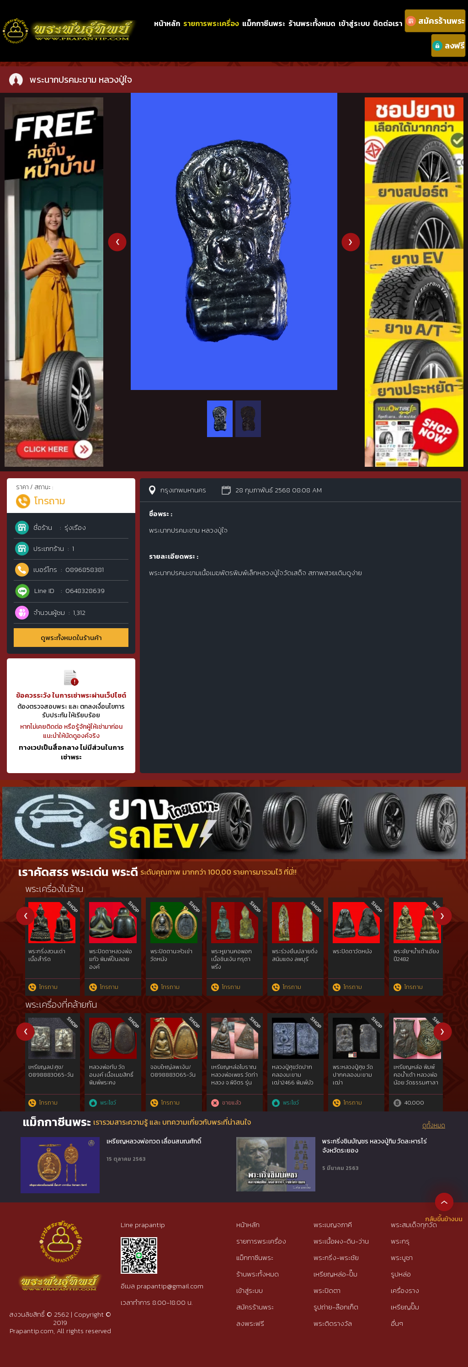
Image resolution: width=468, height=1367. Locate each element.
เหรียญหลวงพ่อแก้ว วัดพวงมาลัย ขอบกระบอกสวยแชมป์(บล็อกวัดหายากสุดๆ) (51, 1082)
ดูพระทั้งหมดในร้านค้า (71, 637)
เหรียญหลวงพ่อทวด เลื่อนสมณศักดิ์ (153, 1141)
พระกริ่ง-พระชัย (336, 1257)
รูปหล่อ (401, 1274)
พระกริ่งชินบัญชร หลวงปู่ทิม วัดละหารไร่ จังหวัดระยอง (374, 1146)
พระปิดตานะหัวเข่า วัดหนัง (172, 955)
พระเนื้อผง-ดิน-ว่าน (341, 1241)
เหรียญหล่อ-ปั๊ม (335, 1274)
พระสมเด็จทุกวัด (414, 1224)
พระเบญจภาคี (333, 1224)
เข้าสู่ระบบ (354, 23)
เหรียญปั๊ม (405, 1307)
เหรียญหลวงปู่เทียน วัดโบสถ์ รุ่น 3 (296, 1071)
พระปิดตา (327, 1290)
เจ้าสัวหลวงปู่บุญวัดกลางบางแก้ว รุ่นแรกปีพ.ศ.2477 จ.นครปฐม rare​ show (357, 1082)
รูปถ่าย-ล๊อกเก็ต (336, 1307)
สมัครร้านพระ (255, 1307)
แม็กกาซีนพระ (263, 23)
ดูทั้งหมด (433, 1125)
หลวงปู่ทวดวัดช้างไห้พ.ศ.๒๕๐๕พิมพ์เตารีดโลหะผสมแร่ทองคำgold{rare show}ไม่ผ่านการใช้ (173, 1082)
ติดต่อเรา (387, 23)
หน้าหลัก (167, 23)
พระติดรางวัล (333, 1323)
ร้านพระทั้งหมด (311, 23)
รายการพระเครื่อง (211, 23)
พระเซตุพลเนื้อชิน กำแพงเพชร (354, 955)
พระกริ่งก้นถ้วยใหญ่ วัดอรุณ (114, 955)
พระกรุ (400, 1241)
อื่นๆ (397, 1323)
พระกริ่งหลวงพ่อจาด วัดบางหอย (49, 955)
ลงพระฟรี (250, 1323)
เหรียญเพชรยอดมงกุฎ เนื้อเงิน (110, 1071)
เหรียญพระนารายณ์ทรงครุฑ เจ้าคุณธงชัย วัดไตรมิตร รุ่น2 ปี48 (233, 1078)
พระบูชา (402, 1257)
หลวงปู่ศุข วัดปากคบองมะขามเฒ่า (415, 955)
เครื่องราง (405, 1290)
